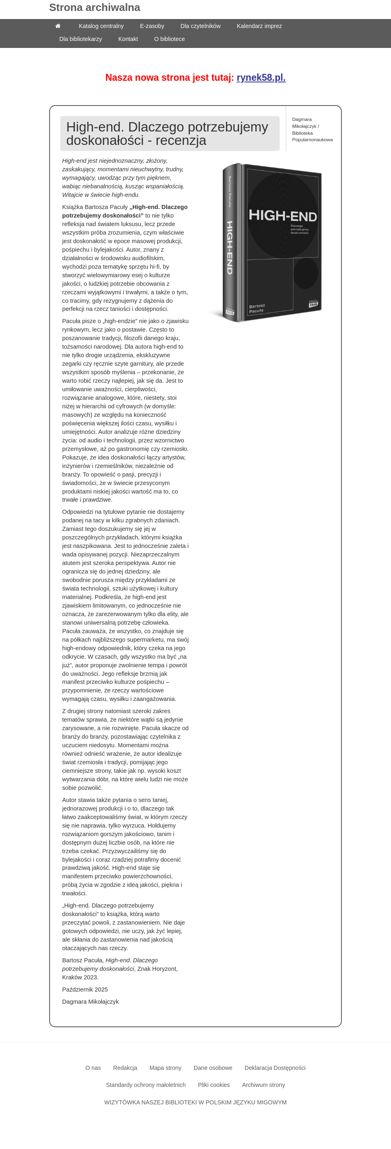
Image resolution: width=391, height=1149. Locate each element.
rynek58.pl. (261, 77)
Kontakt (128, 39)
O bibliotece (169, 39)
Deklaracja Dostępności (275, 1068)
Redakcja (125, 1068)
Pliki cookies (214, 1085)
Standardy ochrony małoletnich (146, 1085)
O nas (93, 1068)
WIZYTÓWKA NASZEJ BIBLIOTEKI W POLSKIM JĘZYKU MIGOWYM (195, 1102)
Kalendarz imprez (259, 26)
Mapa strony (166, 1068)
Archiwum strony (263, 1085)
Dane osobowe (212, 1068)
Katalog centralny (101, 26)
